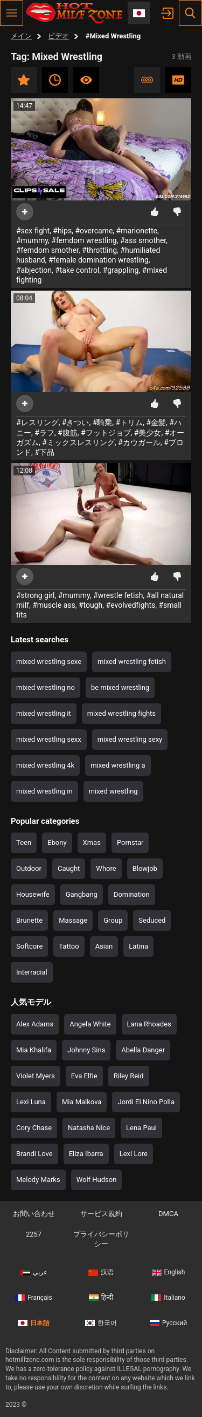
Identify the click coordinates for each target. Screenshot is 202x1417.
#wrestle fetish (118, 595)
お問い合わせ (34, 1214)
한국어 (101, 1323)
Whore (106, 868)
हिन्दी (101, 1297)
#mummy (32, 240)
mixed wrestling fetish (131, 661)
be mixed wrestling (120, 687)
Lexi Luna (31, 1102)
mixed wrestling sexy (129, 739)
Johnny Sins (86, 1050)
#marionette (136, 230)
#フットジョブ (106, 432)
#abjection (34, 270)
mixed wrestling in (44, 791)
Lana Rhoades (149, 1024)
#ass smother (143, 240)
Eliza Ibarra (86, 1154)
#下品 (44, 452)
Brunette (29, 920)
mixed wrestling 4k (45, 765)
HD (178, 80)
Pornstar (130, 842)
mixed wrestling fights (121, 713)
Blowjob (145, 868)
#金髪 (156, 422)
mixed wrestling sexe (48, 661)
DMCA (168, 1214)
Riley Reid (129, 1076)
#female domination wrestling (98, 260)
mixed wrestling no (45, 687)
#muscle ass (53, 605)
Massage (73, 920)
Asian (104, 946)
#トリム (129, 422)
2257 (33, 1234)
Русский (168, 1323)
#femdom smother (47, 250)
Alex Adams (34, 1024)
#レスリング (37, 422)
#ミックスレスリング (78, 442)
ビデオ (58, 36)
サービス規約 (101, 1214)
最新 (55, 80)
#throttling (99, 250)
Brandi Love (34, 1154)
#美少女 (148, 432)
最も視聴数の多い (86, 80)
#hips (62, 230)
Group (112, 920)
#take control (77, 270)
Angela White (89, 1024)
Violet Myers (35, 1076)
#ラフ (44, 432)
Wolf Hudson (96, 1180)
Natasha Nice (89, 1128)
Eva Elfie (84, 1076)
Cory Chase (34, 1128)
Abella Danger (143, 1050)
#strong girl (35, 595)
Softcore (29, 946)
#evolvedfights (131, 605)
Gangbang (81, 894)
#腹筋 (68, 432)
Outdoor (28, 868)
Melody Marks (38, 1180)
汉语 (101, 1272)
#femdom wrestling (83, 240)
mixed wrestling (113, 791)
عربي (33, 1272)
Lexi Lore (134, 1154)
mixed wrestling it (43, 713)
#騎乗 (103, 422)
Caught (69, 868)
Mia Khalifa (33, 1050)
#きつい (75, 422)
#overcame (94, 230)
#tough (90, 605)
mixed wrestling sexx (48, 739)
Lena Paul (141, 1128)
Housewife (33, 894)
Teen (23, 842)
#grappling (121, 270)
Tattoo (69, 946)
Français (33, 1297)
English (168, 1272)
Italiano (168, 1297)
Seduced (151, 920)
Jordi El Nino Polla (146, 1102)
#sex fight (33, 230)
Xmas (92, 842)
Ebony (56, 842)
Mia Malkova (82, 1102)
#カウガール (139, 442)
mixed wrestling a (117, 765)
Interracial (31, 972)
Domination (132, 894)
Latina (138, 946)
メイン (21, 36)
